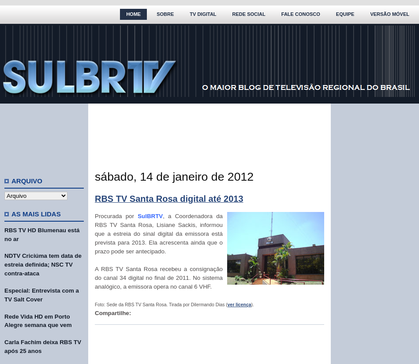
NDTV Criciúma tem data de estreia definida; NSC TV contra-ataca (43, 265)
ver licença (239, 304)
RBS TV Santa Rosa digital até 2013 (169, 199)
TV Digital (203, 14)
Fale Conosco (300, 14)
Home (133, 14)
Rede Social (249, 14)
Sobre (165, 14)
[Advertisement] (44, 137)
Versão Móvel (389, 14)
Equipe (345, 14)
